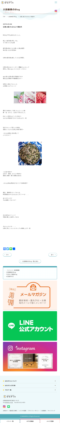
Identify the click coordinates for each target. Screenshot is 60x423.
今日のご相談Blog (11, 274)
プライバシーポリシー (34, 410)
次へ (7, 255)
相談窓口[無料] (13, 410)
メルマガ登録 (22, 410)
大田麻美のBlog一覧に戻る (30, 261)
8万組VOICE (10, 276)
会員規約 (43, 410)
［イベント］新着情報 (12, 270)
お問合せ (5, 410)
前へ (52, 255)
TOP (4, 16)
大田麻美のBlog (12, 16)
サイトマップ (51, 410)
